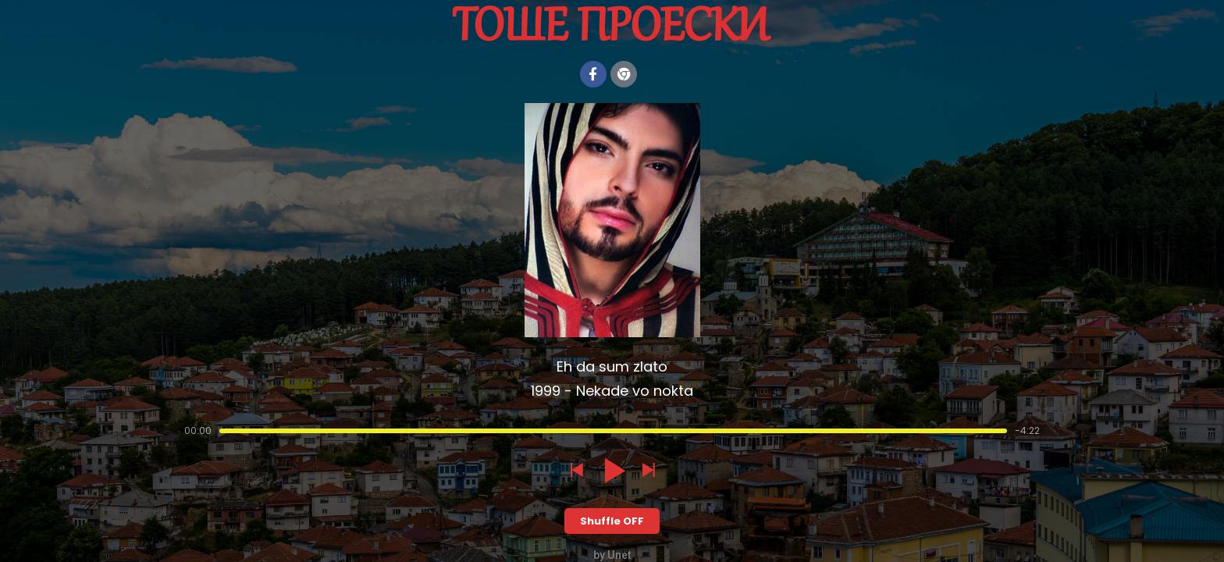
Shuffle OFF (612, 521)
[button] (576, 471)
